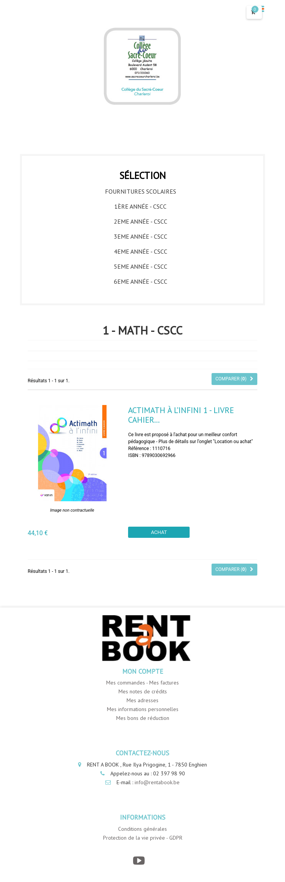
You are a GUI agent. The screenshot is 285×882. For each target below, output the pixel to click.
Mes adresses (142, 700)
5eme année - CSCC (140, 266)
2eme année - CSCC (140, 221)
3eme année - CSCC (140, 236)
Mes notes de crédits (142, 691)
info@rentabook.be (157, 782)
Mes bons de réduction (142, 718)
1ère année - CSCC (140, 206)
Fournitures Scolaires (140, 191)
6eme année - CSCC (140, 281)
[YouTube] (138, 861)
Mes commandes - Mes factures (142, 682)
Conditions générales (142, 828)
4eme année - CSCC (140, 251)
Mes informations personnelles (142, 709)
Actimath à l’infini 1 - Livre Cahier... (181, 415)
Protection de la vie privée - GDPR (142, 837)
